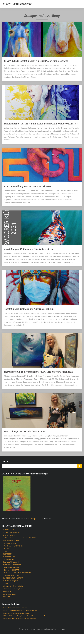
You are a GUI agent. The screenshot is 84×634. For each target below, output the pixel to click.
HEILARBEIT (7, 554)
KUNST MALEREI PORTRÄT (13, 578)
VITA (5, 551)
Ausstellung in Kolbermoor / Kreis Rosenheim (29, 249)
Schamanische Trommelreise (13, 586)
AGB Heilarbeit (9, 559)
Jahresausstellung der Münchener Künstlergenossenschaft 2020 (38, 371)
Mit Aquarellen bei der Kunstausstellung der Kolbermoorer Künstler (40, 123)
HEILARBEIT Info (9, 557)
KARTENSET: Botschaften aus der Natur (17, 573)
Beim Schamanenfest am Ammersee (15, 608)
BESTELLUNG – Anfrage (11, 532)
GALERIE (6, 549)
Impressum (61, 629)
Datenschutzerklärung (11, 567)
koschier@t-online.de (35, 519)
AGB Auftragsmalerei (11, 543)
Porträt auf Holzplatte (10, 581)
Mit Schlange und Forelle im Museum (24, 431)
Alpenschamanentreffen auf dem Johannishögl (19, 618)
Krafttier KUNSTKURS (11, 575)
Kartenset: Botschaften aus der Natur (16, 613)
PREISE (5, 583)
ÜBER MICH (7, 591)
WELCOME (7, 597)
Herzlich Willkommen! (11, 562)
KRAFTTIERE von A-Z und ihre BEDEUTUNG (19, 538)
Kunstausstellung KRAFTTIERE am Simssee (27, 186)
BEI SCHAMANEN (9, 530)
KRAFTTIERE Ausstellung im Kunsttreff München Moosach (36, 60)
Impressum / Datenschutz (12, 565)
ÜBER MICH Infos (9, 594)
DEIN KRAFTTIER (9, 535)
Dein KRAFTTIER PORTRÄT (13, 546)
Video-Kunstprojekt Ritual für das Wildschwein (20, 610)
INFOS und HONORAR (11, 570)
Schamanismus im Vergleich (13, 589)
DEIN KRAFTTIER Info (11, 540)
